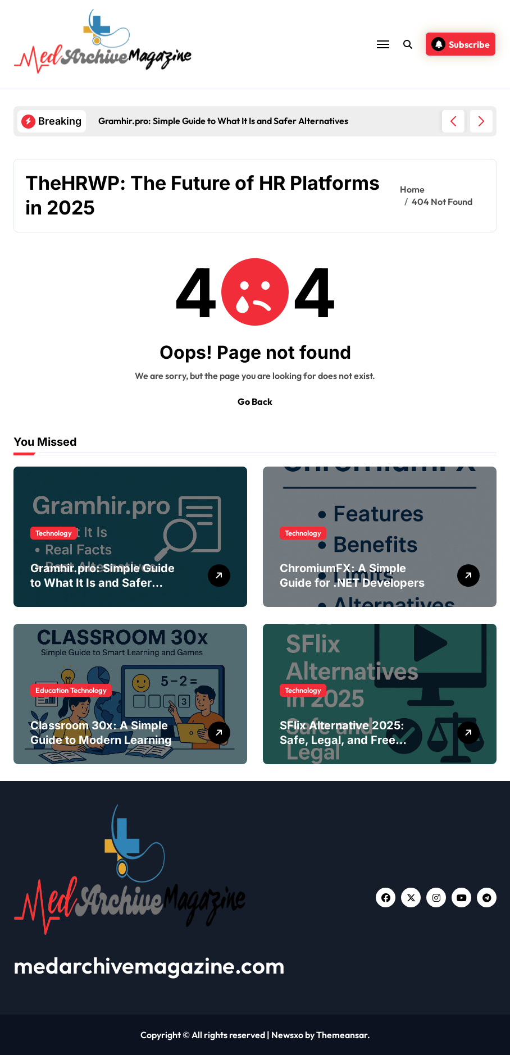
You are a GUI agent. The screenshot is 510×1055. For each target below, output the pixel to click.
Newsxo (287, 1034)
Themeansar (341, 1034)
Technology (53, 532)
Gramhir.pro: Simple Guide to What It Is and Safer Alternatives (102, 582)
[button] (481, 121)
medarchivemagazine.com (149, 965)
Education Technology (71, 690)
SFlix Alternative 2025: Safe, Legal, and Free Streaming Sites (342, 740)
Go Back (255, 401)
